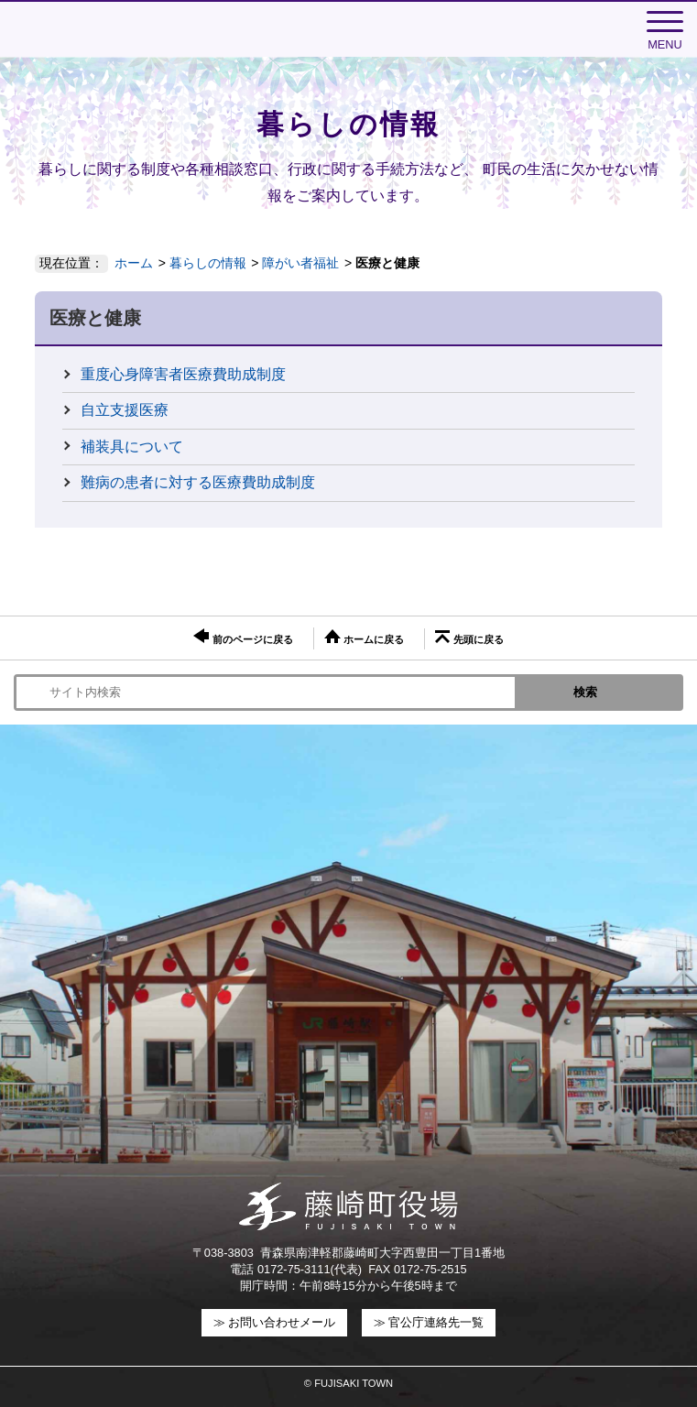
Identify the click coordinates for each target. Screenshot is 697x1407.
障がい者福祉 (300, 263)
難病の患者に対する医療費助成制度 (198, 482)
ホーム (133, 263)
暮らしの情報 (207, 263)
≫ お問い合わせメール (274, 1322)
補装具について (132, 446)
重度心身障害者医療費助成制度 (183, 374)
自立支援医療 (125, 410)
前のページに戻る (242, 636)
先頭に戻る (469, 637)
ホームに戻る (364, 637)
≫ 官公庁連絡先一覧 (429, 1322)
